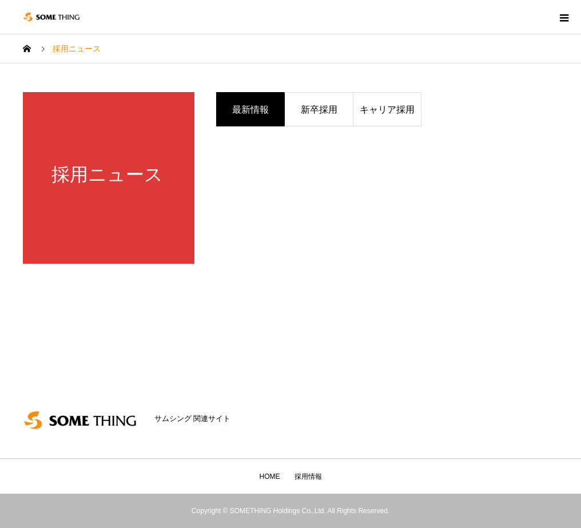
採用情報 (308, 477)
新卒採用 (319, 109)
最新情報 (250, 109)
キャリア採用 (387, 109)
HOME (270, 477)
